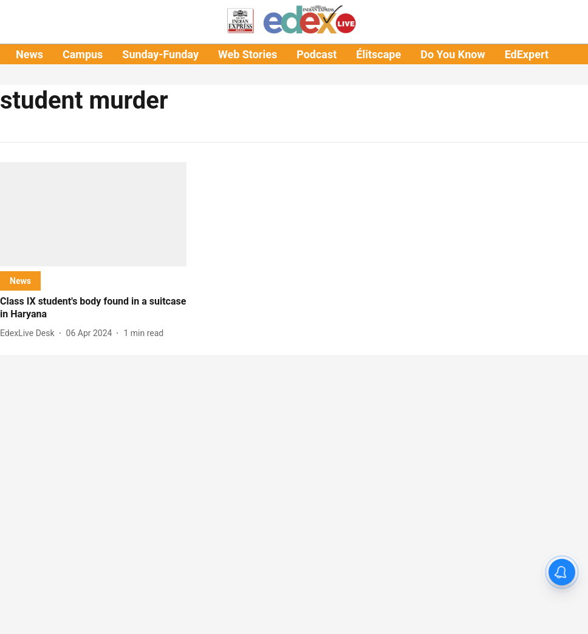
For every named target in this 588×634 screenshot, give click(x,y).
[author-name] (30, 333)
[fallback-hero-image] (93, 214)
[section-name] (20, 280)
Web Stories (247, 54)
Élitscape (378, 54)
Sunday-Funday (160, 54)
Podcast (316, 54)
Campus (83, 54)
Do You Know (452, 54)
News (29, 54)
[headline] (93, 308)
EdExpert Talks (541, 54)
